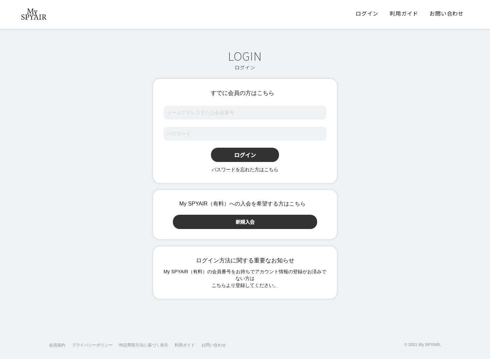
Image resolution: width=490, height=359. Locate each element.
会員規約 (57, 345)
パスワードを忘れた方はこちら (245, 169)
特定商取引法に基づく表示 (143, 345)
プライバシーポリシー (92, 345)
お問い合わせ (213, 345)
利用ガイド (185, 345)
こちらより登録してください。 (245, 285)
